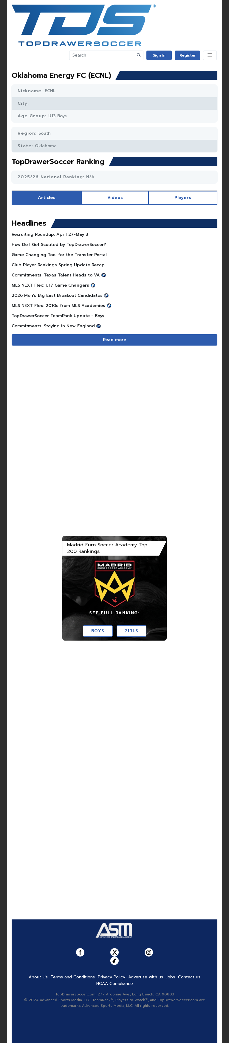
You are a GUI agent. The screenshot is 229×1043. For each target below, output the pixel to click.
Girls (131, 631)
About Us (38, 977)
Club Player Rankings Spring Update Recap (58, 265)
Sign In (159, 55)
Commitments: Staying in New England (53, 326)
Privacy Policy (111, 977)
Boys (97, 631)
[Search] (102, 55)
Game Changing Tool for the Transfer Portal (59, 255)
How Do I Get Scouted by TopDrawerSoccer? (59, 244)
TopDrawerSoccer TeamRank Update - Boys (58, 316)
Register (188, 55)
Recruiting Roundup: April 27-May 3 (50, 234)
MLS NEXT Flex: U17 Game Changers (50, 285)
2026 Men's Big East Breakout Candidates (57, 295)
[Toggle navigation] (210, 55)
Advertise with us (145, 977)
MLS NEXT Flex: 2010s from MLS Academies (58, 305)
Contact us (189, 977)
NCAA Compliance (114, 983)
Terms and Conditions (73, 977)
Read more (114, 340)
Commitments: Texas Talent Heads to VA (56, 275)
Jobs (170, 977)
